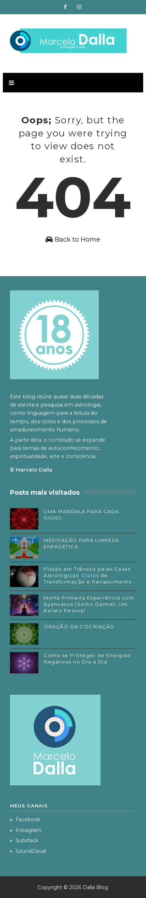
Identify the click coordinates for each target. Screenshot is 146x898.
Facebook (25, 819)
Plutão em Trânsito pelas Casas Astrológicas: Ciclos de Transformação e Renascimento (88, 575)
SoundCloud (28, 851)
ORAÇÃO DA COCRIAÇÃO (79, 626)
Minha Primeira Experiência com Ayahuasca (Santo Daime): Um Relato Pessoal (89, 604)
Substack (24, 840)
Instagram (25, 830)
